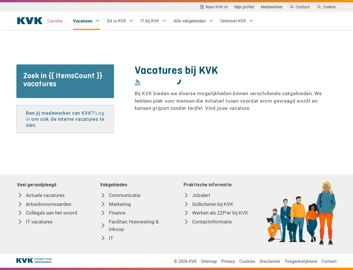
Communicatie (124, 195)
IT (111, 238)
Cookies (246, 261)
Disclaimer (268, 261)
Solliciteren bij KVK (212, 204)
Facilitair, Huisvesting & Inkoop (134, 225)
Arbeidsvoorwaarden (48, 204)
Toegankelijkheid (299, 261)
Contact (328, 261)
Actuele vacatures (45, 195)
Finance (117, 212)
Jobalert (201, 195)
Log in (34, 119)
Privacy (226, 261)
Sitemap (207, 261)
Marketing (120, 204)
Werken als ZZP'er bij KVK (220, 212)
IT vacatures (39, 221)
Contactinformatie (212, 221)
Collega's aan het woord (51, 212)
